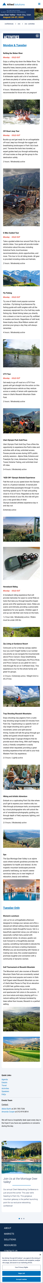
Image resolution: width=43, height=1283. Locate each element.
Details (4, 1082)
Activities (5, 1088)
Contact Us (10, 1251)
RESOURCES (10, 1245)
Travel (4, 1085)
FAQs (4, 1094)
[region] (21, 1267)
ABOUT (7, 1228)
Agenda (5, 1079)
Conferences (9, 24)
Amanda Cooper (8, 1112)
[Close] (40, 1254)
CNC (19, 24)
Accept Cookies (21, 1279)
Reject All (21, 1273)
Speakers (5, 1091)
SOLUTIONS (10, 1239)
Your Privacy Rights (21, 1267)
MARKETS (9, 1233)
